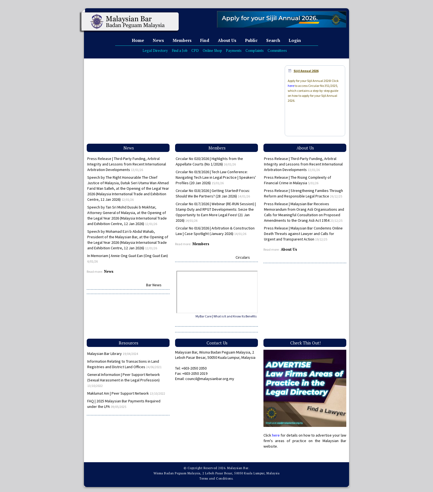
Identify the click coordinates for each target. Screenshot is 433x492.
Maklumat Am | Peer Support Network (126, 393)
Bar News (154, 284)
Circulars (243, 257)
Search (273, 40)
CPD (195, 50)
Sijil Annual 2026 (306, 71)
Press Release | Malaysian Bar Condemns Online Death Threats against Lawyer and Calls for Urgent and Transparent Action (303, 234)
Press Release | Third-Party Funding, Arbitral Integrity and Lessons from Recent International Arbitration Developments (126, 164)
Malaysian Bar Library (112, 353)
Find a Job (180, 50)
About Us (227, 40)
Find (204, 40)
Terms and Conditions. (216, 478)
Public (251, 40)
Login (295, 40)
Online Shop (212, 50)
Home (138, 40)
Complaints (254, 50)
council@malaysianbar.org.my (209, 378)
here (291, 86)
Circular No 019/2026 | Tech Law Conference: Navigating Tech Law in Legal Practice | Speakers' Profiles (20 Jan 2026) (216, 177)
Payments (234, 50)
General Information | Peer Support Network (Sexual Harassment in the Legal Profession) (123, 380)
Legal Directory (155, 50)
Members (182, 40)
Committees (277, 50)
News (158, 40)
